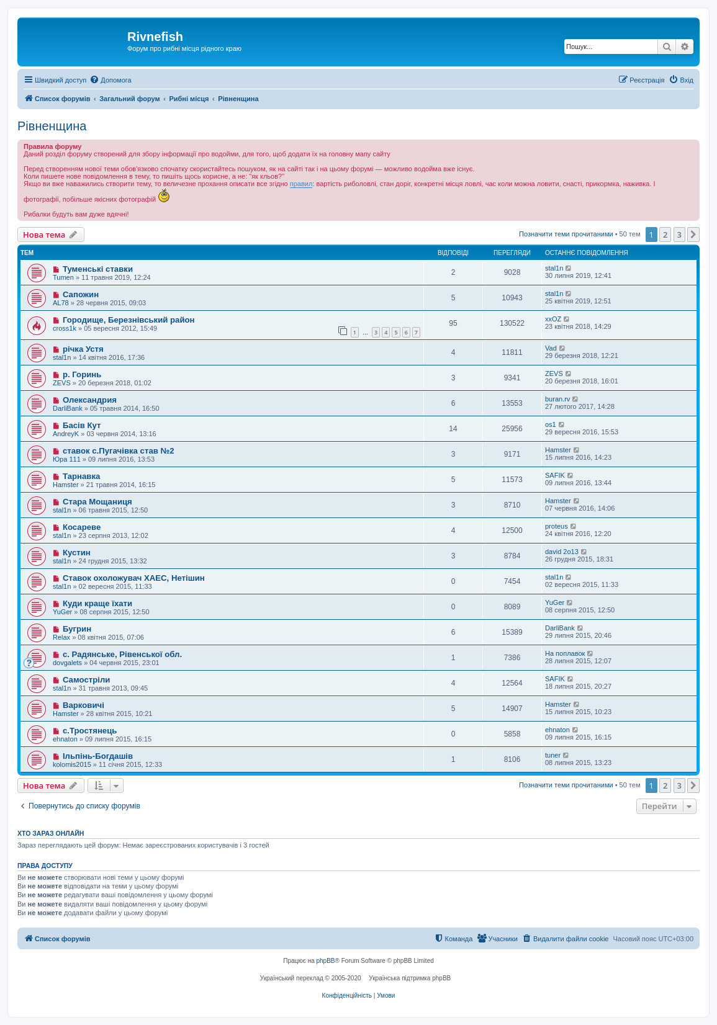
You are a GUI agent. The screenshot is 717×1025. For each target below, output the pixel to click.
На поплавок (565, 653)
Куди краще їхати (97, 603)
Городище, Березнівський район (129, 320)
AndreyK (66, 433)
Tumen (63, 277)
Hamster (558, 450)
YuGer (62, 611)
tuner (553, 755)
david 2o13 (562, 551)
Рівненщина (51, 126)
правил (301, 183)
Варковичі (83, 705)
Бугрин (77, 628)
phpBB (326, 960)
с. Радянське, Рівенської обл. (122, 654)
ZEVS (62, 383)
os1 (550, 424)
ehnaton (65, 739)
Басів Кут (82, 425)
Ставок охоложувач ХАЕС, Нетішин (134, 578)
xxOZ (553, 319)
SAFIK (555, 475)
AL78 (61, 303)
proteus (556, 526)
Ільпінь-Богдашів (98, 756)
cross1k (64, 328)
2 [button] (665, 234)
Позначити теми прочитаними (566, 234)
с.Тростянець (90, 730)
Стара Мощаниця (97, 501)
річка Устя (83, 349)
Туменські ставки (98, 269)
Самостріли (86, 679)
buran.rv (557, 399)
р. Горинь (82, 374)
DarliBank (68, 408)
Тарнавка (81, 476)
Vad (551, 348)
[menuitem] (110, 80)
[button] (693, 234)
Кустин (77, 552)
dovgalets (67, 662)
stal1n (554, 268)
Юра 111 (67, 459)
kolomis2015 (72, 764)
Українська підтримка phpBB (410, 978)
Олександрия (90, 400)
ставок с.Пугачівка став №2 (118, 450)
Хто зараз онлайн (50, 833)
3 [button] (679, 234)
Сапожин (81, 294)
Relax (61, 637)
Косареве (82, 527)
